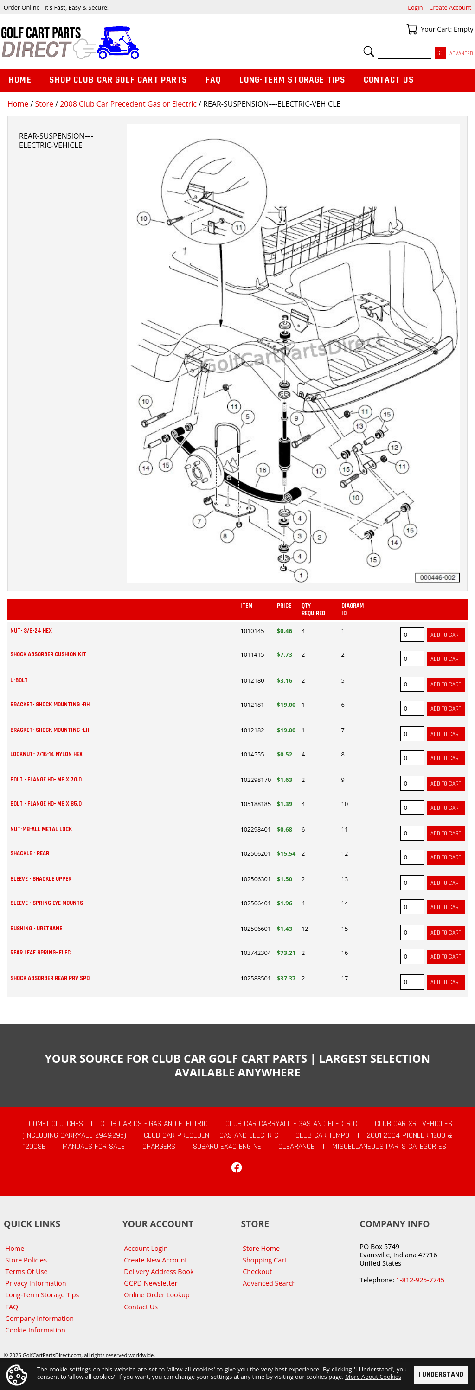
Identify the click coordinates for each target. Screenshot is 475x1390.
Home (17, 104)
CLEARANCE (296, 1146)
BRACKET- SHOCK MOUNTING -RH (50, 704)
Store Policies (26, 1259)
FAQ (213, 80)
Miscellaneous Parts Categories (389, 1146)
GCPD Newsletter (150, 1283)
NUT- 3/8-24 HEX (31, 630)
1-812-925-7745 (420, 1279)
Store (44, 104)
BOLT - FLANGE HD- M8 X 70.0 (46, 779)
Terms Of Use (27, 1271)
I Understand (440, 1374)
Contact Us (389, 80)
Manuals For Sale (94, 1146)
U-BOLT (19, 680)
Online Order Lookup (157, 1294)
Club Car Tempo (322, 1135)
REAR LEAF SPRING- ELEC (40, 952)
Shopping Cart (265, 1259)
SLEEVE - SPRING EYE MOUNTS (46, 903)
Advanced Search (269, 1283)
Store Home (261, 1248)
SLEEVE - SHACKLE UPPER (40, 879)
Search (368, 51)
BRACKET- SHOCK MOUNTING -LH (49, 730)
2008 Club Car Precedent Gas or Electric (128, 104)
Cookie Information (35, 1330)
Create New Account (155, 1259)
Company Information (40, 1318)
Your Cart (411, 29)
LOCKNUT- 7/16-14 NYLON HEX (46, 754)
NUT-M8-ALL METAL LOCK (41, 829)
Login (415, 7)
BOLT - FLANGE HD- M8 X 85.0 (46, 803)
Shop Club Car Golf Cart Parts (118, 80)
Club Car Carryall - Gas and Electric (291, 1124)
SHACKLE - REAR (29, 853)
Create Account (450, 7)
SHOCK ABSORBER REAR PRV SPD (50, 978)
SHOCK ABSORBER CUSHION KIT (48, 654)
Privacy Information (36, 1283)
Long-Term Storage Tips (292, 80)
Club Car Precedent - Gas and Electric (211, 1135)
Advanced (461, 53)
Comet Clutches (56, 1124)
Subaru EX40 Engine (227, 1146)
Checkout (257, 1271)
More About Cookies (373, 1376)
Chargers (158, 1146)
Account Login (146, 1248)
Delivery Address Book (158, 1271)
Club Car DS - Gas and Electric (154, 1124)
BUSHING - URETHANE (36, 928)
